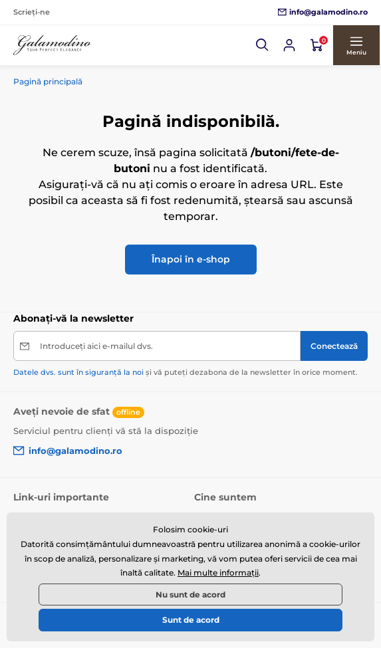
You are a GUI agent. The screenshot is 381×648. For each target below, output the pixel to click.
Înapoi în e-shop (191, 259)
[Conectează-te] (290, 45)
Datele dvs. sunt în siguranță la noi (78, 372)
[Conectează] (334, 346)
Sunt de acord (190, 620)
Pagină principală (47, 81)
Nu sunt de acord (190, 594)
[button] (264, 45)
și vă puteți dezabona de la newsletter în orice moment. (185, 372)
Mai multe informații (218, 573)
